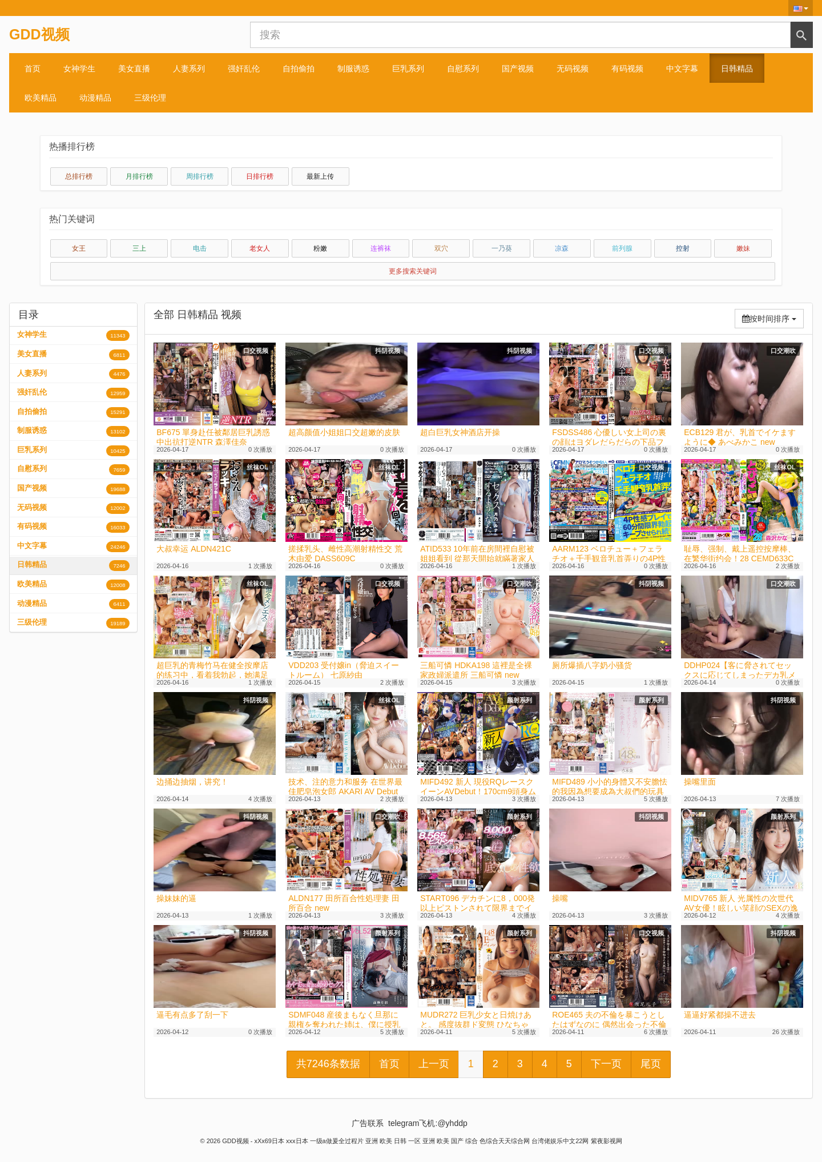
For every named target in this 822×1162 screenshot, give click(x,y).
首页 (33, 68)
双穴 (441, 248)
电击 (200, 248)
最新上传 (320, 176)
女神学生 (79, 68)
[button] (800, 8)
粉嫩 (320, 248)
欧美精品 (41, 97)
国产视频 (518, 68)
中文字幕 (682, 68)
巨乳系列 (408, 68)
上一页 (433, 1063)
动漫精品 (95, 97)
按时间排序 (773, 317)
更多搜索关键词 (413, 271)
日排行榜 (259, 176)
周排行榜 (199, 176)
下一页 (606, 1063)
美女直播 (134, 68)
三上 (139, 248)
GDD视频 (39, 34)
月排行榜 (139, 176)
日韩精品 (737, 68)
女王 (79, 248)
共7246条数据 (328, 1063)
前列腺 (622, 248)
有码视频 (627, 68)
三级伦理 (150, 97)
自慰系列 (463, 68)
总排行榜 (78, 176)
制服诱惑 (353, 68)
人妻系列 (189, 68)
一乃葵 (501, 248)
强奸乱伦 (244, 68)
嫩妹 (743, 248)
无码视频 (573, 68)
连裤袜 (380, 248)
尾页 (650, 1063)
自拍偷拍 (299, 68)
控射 (683, 248)
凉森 (562, 248)
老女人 (259, 248)
